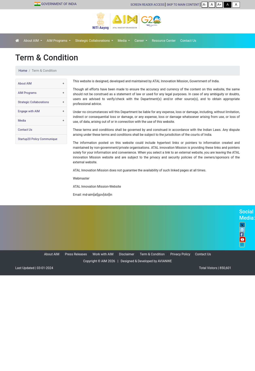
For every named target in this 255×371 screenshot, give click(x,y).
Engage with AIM (29, 111)
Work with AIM (103, 254)
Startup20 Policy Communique (37, 139)
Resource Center (164, 41)
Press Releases (76, 254)
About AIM (32, 41)
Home (23, 71)
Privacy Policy (180, 254)
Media (122, 41)
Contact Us (188, 41)
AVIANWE (165, 261)
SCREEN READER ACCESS (147, 4)
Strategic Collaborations (93, 41)
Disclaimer (126, 254)
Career (139, 41)
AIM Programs (57, 41)
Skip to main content (183, 4)
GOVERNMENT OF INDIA (59, 4)
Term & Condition (152, 254)
